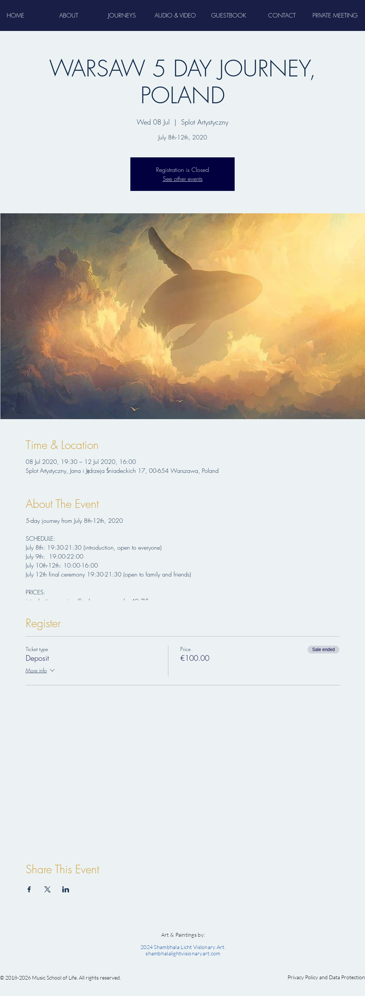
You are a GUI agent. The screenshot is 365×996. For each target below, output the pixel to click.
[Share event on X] (47, 889)
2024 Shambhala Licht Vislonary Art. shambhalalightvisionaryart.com (183, 950)
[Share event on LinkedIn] (65, 889)
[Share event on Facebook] (29, 889)
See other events (183, 179)
